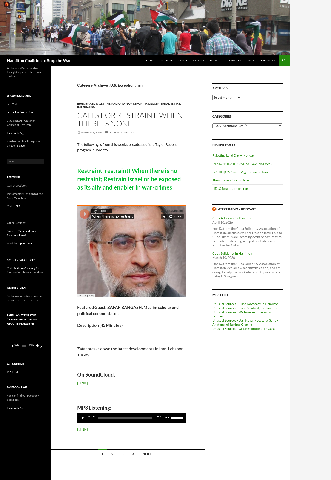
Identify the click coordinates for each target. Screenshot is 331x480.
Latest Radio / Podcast (236, 209)
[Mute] (167, 418)
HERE (16, 206)
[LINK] (82, 383)
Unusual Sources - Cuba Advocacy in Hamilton (245, 304)
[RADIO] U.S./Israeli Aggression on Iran (240, 172)
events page (18, 145)
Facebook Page (16, 133)
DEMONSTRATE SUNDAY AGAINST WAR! (243, 164)
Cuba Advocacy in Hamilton (232, 218)
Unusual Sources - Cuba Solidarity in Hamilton (245, 308)
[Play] (83, 418)
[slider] (125, 418)
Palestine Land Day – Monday (233, 155)
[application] (131, 418)
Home (150, 60)
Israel (90, 103)
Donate (215, 60)
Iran (80, 103)
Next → (149, 454)
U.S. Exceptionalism (160, 103)
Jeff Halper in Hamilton (20, 112)
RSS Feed (12, 372)
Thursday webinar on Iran (230, 180)
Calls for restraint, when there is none (130, 119)
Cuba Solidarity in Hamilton (232, 253)
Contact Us (233, 60)
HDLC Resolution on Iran (230, 188)
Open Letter (25, 243)
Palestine (103, 103)
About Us (166, 60)
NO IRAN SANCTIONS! (21, 260)
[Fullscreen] (41, 346)
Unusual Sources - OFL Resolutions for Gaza (243, 329)
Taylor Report (133, 103)
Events (182, 60)
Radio (251, 60)
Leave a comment (121, 132)
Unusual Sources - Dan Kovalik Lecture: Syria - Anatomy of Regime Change (245, 322)
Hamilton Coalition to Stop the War (39, 60)
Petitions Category (24, 268)
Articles (198, 60)
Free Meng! (268, 60)
